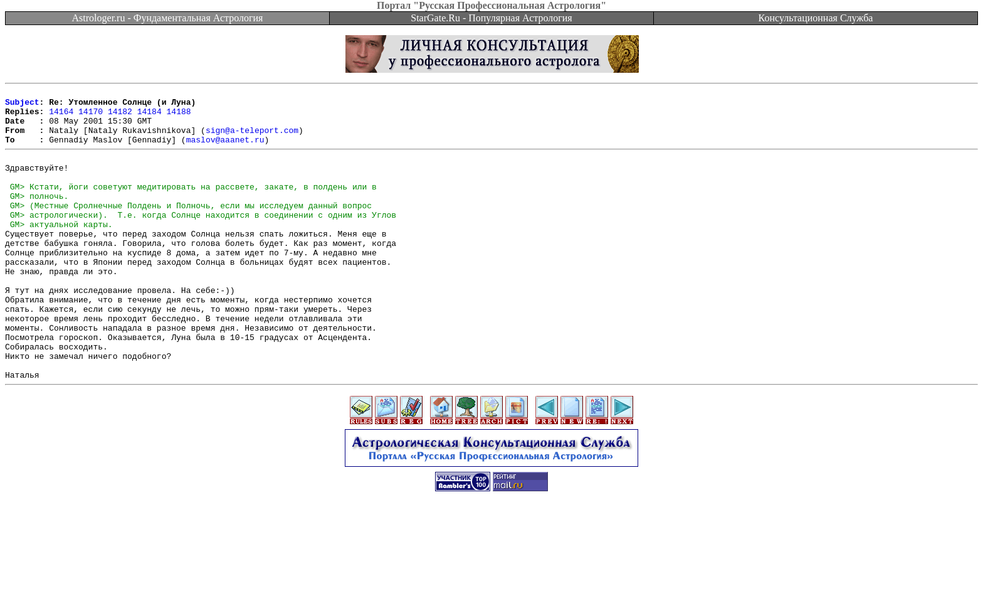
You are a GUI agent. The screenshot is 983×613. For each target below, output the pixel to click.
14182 (120, 116)
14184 (149, 116)
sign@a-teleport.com (252, 139)
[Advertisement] (491, 585)
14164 (61, 116)
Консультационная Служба (816, 18)
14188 (179, 116)
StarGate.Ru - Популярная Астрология (491, 18)
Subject (22, 105)
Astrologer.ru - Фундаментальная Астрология (167, 18)
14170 (90, 116)
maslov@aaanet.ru (225, 150)
